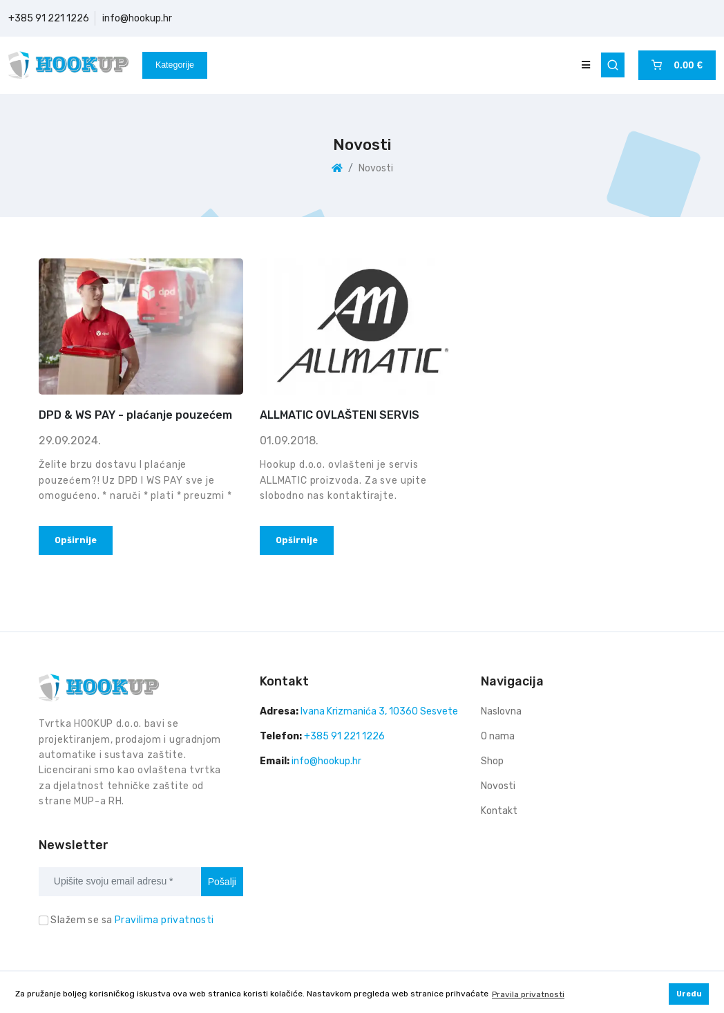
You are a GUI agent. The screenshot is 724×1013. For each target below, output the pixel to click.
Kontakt (499, 811)
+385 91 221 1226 (48, 18)
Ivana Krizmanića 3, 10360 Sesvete (379, 711)
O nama (498, 736)
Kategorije (174, 65)
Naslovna (501, 711)
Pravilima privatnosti (164, 920)
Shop (492, 761)
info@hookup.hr (137, 18)
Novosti (498, 786)
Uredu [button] (689, 994)
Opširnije (76, 540)
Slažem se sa (131, 920)
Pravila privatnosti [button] (528, 994)
